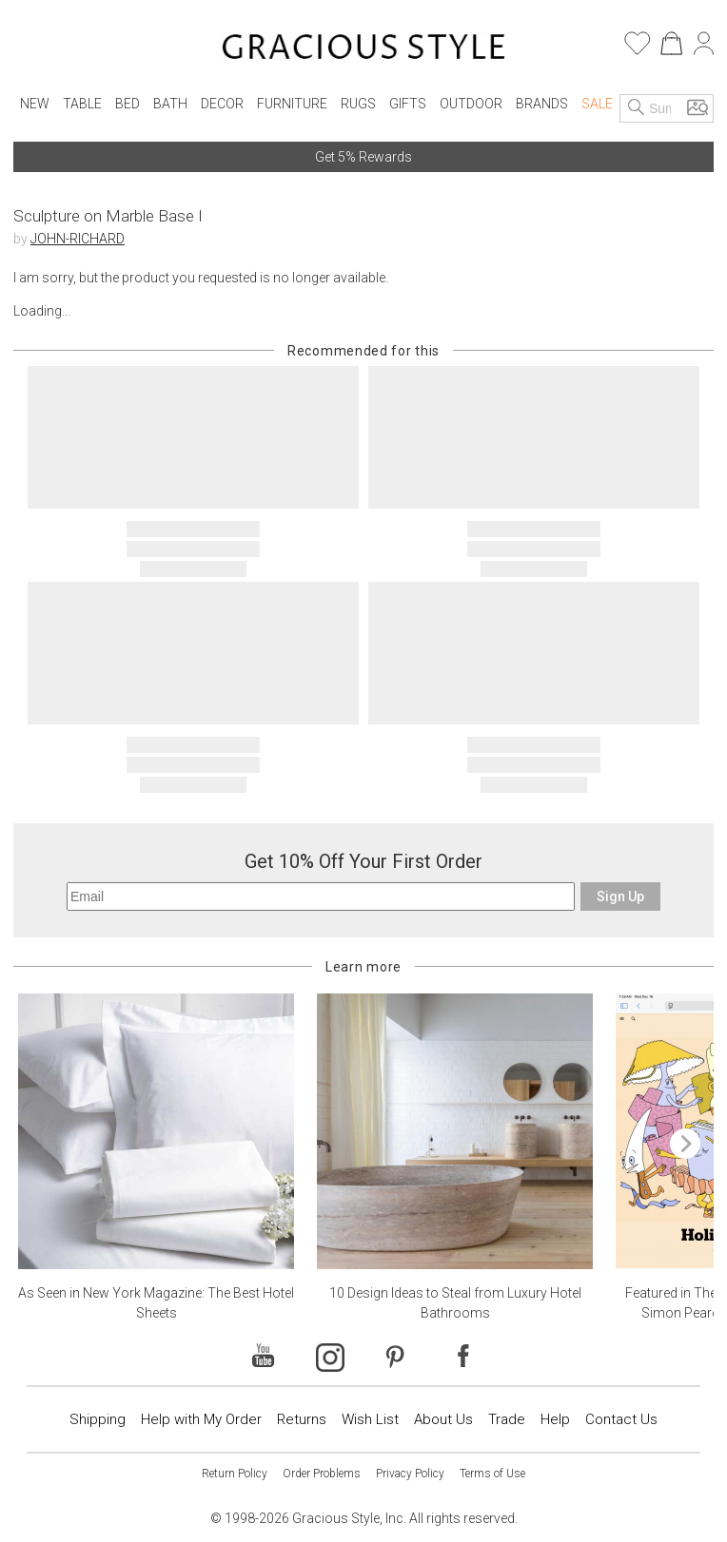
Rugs (358, 103)
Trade (506, 1419)
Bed (127, 103)
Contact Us (621, 1419)
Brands (542, 103)
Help (555, 1419)
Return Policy (234, 1473)
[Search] (636, 108)
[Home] (364, 49)
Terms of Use (492, 1473)
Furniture (292, 103)
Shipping (97, 1419)
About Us (443, 1419)
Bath (170, 103)
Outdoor (471, 103)
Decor (222, 103)
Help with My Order (201, 1419)
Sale (597, 103)
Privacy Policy (410, 1473)
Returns (301, 1419)
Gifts (407, 103)
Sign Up (620, 896)
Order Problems (322, 1473)
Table (82, 103)
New (34, 103)
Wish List (370, 1419)
